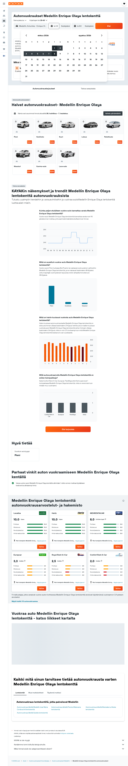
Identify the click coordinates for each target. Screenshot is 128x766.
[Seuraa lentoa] (4, 37)
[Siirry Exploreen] (4, 32)
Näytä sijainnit (41, 541)
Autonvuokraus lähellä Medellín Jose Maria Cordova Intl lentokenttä (32, 708)
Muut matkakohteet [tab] (35, 693)
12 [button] (37, 59)
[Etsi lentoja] (4, 11)
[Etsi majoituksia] (4, 15)
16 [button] (60, 59)
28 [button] (49, 71)
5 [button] (37, 54)
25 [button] (32, 71)
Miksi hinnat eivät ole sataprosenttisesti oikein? (69, 748)
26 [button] (37, 71)
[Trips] (4, 49)
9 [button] (60, 54)
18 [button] (32, 65)
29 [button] (54, 71)
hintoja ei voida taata (66, 733)
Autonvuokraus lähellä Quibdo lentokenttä (32, 713)
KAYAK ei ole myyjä (69, 740)
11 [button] (32, 59)
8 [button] (54, 54)
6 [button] (43, 54)
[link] (68, 429)
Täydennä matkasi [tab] (54, 693)
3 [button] (26, 54)
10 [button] (26, 59)
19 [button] (37, 65)
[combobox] (20, 20)
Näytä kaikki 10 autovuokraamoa (25, 601)
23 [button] (60, 65)
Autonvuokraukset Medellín (61, 761)
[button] (4, 3)
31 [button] (26, 76)
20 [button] (43, 65)
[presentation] (123, 501)
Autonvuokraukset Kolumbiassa (39, 761)
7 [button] (48, 54)
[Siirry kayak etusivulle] (15, 3)
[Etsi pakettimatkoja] (4, 25)
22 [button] (54, 65)
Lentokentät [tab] (20, 693)
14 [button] (49, 59)
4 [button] (31, 54)
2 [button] (60, 48)
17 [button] (26, 65)
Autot (24, 761)
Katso (29, 142)
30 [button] (60, 71)
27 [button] (43, 71)
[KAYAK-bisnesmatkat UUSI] (4, 42)
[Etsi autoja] (4, 20)
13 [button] (43, 59)
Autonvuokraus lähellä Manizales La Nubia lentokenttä (101, 708)
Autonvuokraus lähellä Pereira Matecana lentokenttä (66, 708)
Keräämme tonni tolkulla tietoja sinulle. (69, 744)
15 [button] (54, 59)
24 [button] (26, 71)
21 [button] (49, 65)
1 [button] (54, 48)
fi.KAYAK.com (16, 761)
